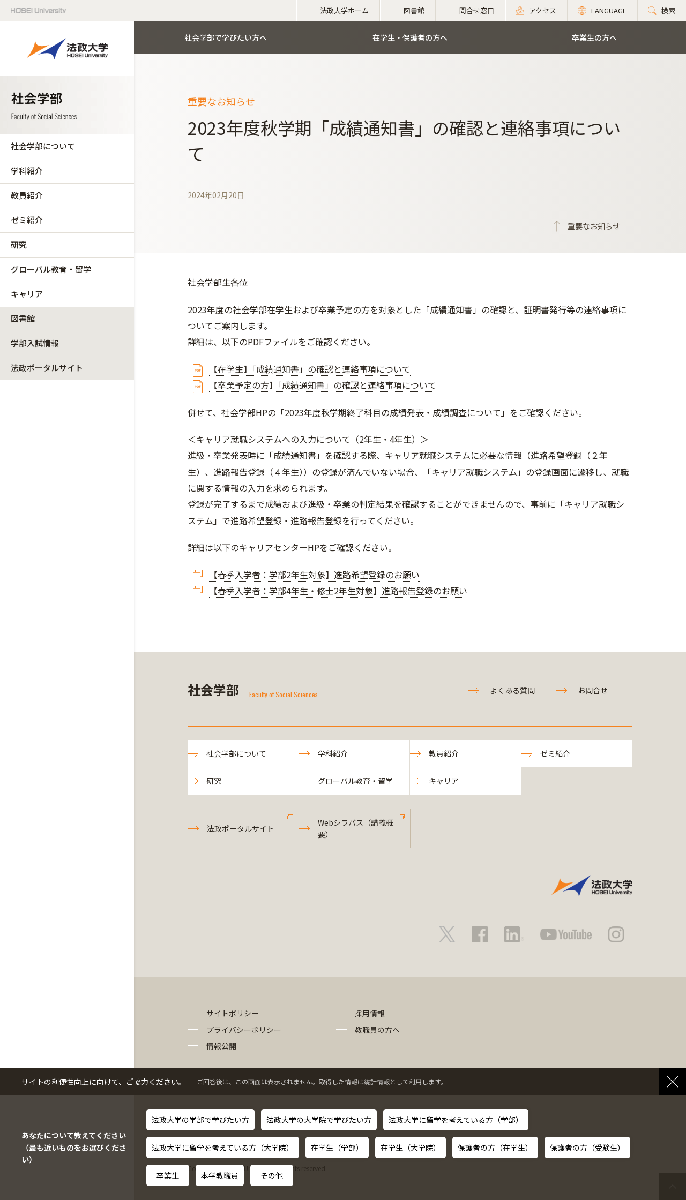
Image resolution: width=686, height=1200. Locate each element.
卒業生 (167, 1175)
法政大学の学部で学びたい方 (200, 1119)
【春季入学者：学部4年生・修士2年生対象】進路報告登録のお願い (338, 590)
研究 (19, 244)
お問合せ (593, 690)
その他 (271, 1175)
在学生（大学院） (411, 1147)
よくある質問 (512, 690)
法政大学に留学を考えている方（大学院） (223, 1147)
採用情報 (370, 1013)
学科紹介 (27, 170)
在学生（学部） (337, 1147)
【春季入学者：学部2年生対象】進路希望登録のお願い (314, 574)
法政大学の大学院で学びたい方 (318, 1119)
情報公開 (221, 1045)
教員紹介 (27, 195)
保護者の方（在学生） (495, 1147)
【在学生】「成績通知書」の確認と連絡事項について (310, 369)
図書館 (23, 318)
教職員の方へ (377, 1029)
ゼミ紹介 (27, 219)
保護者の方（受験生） (587, 1147)
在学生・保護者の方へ (410, 37)
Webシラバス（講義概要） (355, 828)
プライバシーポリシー (243, 1029)
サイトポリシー (232, 1013)
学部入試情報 (35, 343)
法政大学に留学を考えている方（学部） (456, 1119)
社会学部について (43, 146)
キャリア (27, 293)
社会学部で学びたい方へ (225, 37)
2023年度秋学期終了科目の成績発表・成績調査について (393, 412)
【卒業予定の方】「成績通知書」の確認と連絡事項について (322, 385)
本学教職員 (219, 1175)
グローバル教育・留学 (51, 269)
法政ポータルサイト (47, 367)
